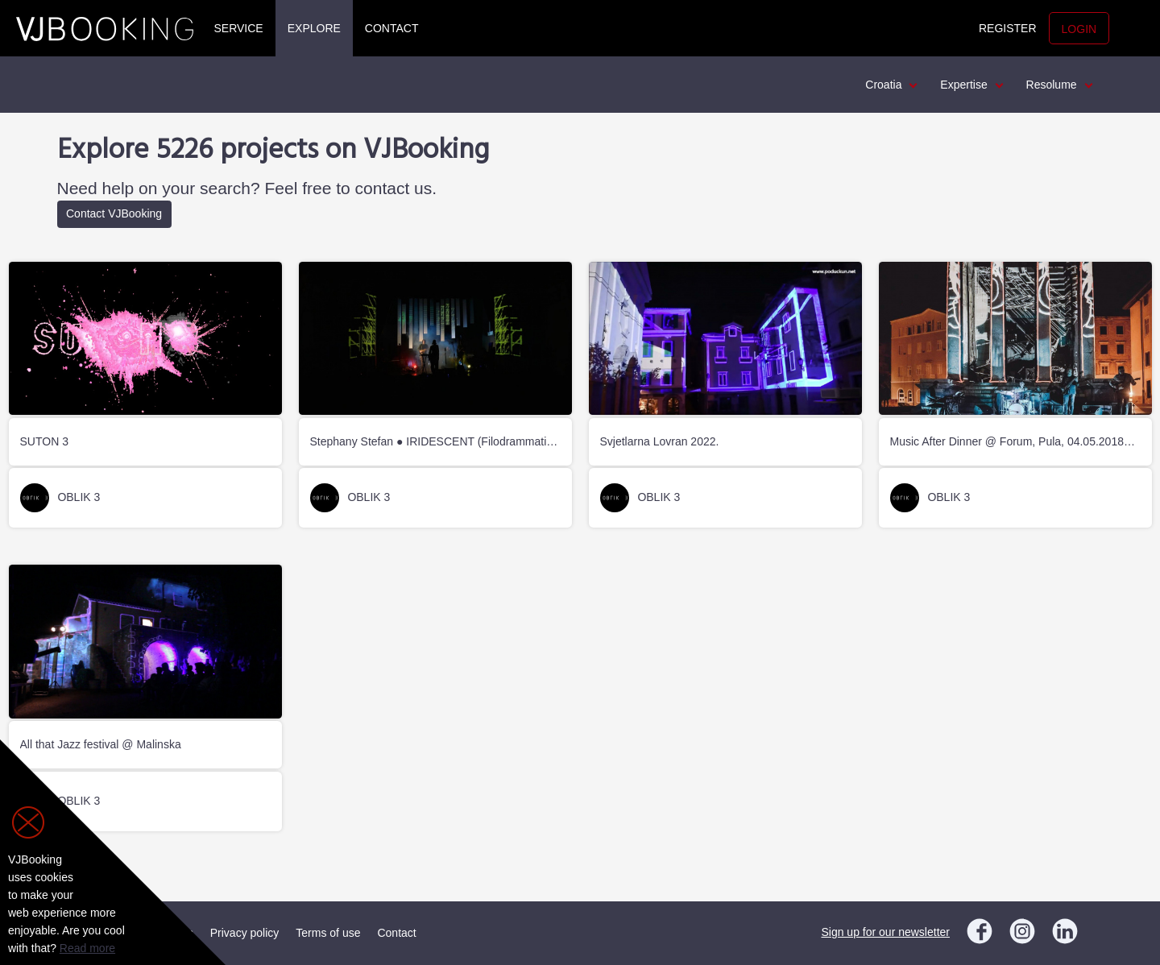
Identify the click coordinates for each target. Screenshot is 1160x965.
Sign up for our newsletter (885, 932)
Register (1008, 28)
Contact (392, 28)
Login (1079, 29)
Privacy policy (245, 932)
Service (238, 28)
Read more (87, 948)
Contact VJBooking (114, 213)
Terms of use (328, 932)
